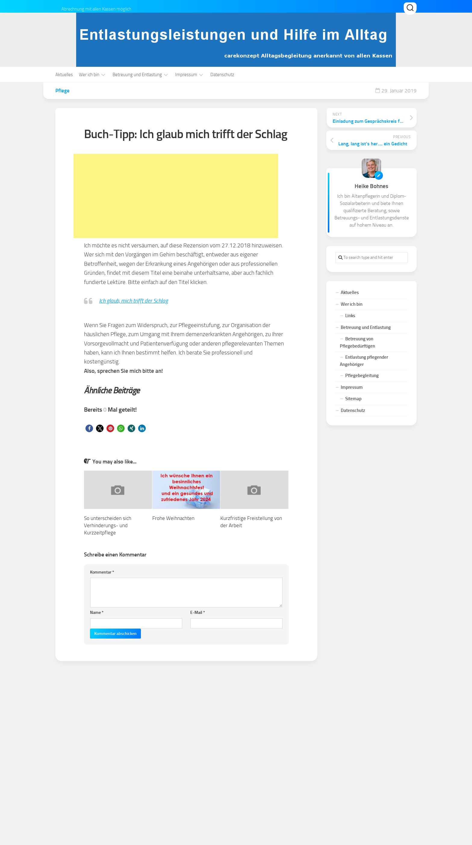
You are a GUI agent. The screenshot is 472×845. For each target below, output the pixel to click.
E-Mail (197, 612)
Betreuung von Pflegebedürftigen (357, 342)
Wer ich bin (89, 74)
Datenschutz (222, 74)
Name (97, 612)
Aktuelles (64, 74)
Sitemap (353, 398)
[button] (89, 428)
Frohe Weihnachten (173, 518)
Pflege (62, 91)
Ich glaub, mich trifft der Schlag (133, 300)
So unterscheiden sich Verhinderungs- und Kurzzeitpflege (107, 525)
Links (350, 315)
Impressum (186, 74)
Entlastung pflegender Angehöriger (364, 360)
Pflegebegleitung (362, 375)
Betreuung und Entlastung (137, 74)
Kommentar (102, 572)
